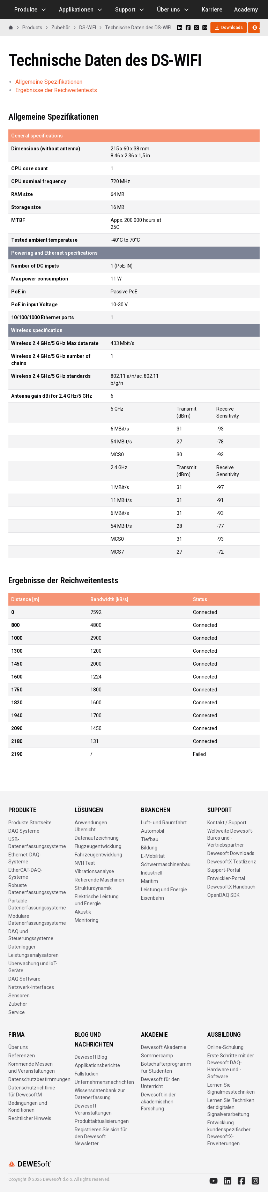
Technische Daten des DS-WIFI (138, 27)
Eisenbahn (152, 898)
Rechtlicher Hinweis (29, 1118)
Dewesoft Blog (91, 1057)
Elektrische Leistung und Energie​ (97, 900)
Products (32, 27)
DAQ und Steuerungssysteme (30, 935)
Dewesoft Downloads (230, 853)
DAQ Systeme (23, 831)
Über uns (173, 9)
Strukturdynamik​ (93, 888)
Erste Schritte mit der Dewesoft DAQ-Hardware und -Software (230, 1066)
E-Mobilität (153, 856)
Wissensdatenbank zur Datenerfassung (100, 1094)
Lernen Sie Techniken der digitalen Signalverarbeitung (230, 1107)
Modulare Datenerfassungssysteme (37, 919)
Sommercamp (157, 1055)
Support (130, 9)
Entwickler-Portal (226, 878)
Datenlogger (22, 947)
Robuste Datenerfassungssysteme (37, 889)
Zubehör (60, 27)
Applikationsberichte (97, 1065)
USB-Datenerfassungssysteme (37, 843)
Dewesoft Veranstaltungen (93, 1109)
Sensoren (19, 995)
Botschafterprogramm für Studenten (166, 1067)
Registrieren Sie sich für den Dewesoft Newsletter (101, 1136)
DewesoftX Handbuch (231, 887)
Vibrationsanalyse (94, 871)
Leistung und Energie (164, 889)
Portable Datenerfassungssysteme (37, 904)
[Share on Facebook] (188, 27)
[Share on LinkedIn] (180, 27)
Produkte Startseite (30, 822)
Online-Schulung (225, 1047)
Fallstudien (86, 1074)
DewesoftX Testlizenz (231, 861)
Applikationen (81, 9)
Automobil (152, 831)
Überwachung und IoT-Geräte (33, 967)
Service (16, 1012)
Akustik (83, 912)
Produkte (30, 9)
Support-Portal (223, 870)
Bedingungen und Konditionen (27, 1106)
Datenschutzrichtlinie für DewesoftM (31, 1091)
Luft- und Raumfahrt (164, 822)
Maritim (149, 881)
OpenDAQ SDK (223, 895)
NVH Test (85, 863)
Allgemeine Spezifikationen (48, 81)
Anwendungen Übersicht (91, 826)
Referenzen (21, 1055)
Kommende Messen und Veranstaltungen (31, 1067)
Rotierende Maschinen (99, 880)
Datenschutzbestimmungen (39, 1079)
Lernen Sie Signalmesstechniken (231, 1088)
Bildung (149, 847)
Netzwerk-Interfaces (31, 987)
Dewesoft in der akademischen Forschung (158, 1101)
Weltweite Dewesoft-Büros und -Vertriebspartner (230, 838)
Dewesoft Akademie (163, 1047)
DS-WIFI (87, 27)
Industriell (151, 873)
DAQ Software (24, 979)
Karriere (212, 9)
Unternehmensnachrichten (104, 1082)
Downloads (228, 27)
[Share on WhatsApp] (205, 27)
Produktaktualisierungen (102, 1121)
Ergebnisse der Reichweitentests (56, 90)
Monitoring (86, 920)
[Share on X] (196, 27)
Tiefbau (149, 839)
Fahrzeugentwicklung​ (98, 854)
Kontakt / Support (226, 822)
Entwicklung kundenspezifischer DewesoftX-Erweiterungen (229, 1133)
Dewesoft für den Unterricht (160, 1083)
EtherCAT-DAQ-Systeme (25, 873)
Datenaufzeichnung (97, 838)
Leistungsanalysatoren (33, 955)
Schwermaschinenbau (166, 864)
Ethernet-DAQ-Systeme (24, 858)
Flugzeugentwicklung (98, 846)
